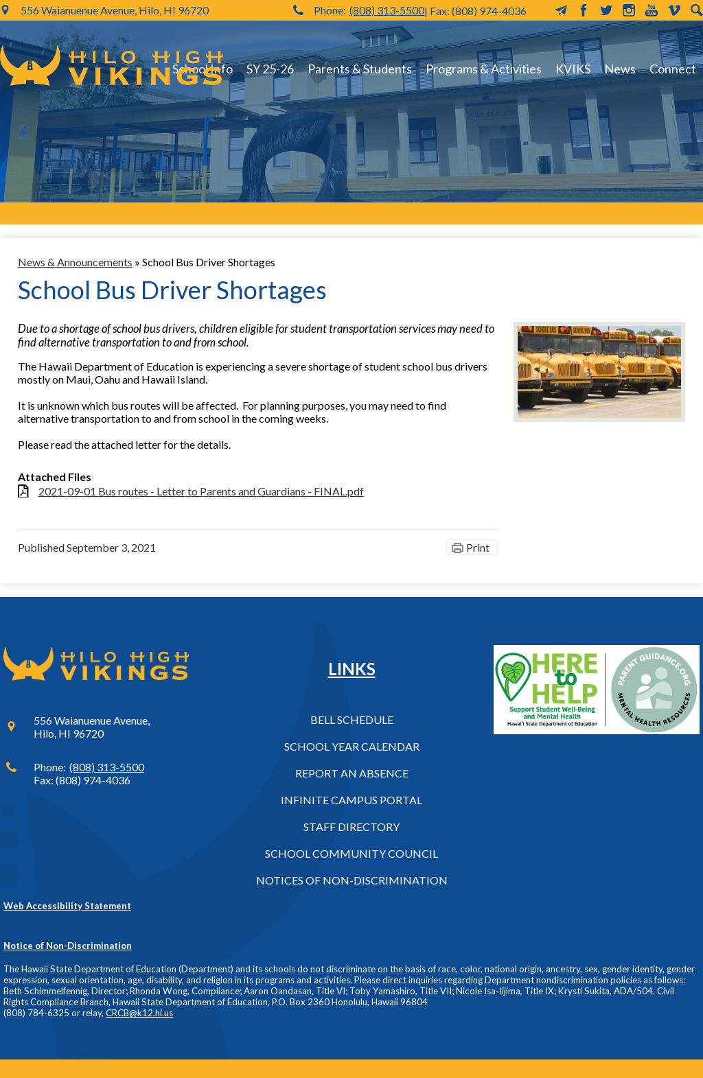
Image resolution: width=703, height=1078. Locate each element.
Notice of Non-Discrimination (67, 945)
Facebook (583, 10)
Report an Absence (351, 773)
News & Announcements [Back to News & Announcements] (75, 261)
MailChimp (561, 10)
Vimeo (674, 10)
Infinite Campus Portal (351, 799)
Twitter (606, 10)
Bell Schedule (351, 719)
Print (477, 547)
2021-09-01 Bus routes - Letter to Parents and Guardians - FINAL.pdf (201, 490)
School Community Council (351, 853)
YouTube (651, 10)
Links (352, 669)
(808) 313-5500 (386, 9)
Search (697, 10)
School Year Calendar (351, 746)
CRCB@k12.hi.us (139, 1012)
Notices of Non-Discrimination (352, 880)
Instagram (629, 10)
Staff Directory (351, 826)
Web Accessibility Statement (67, 905)
